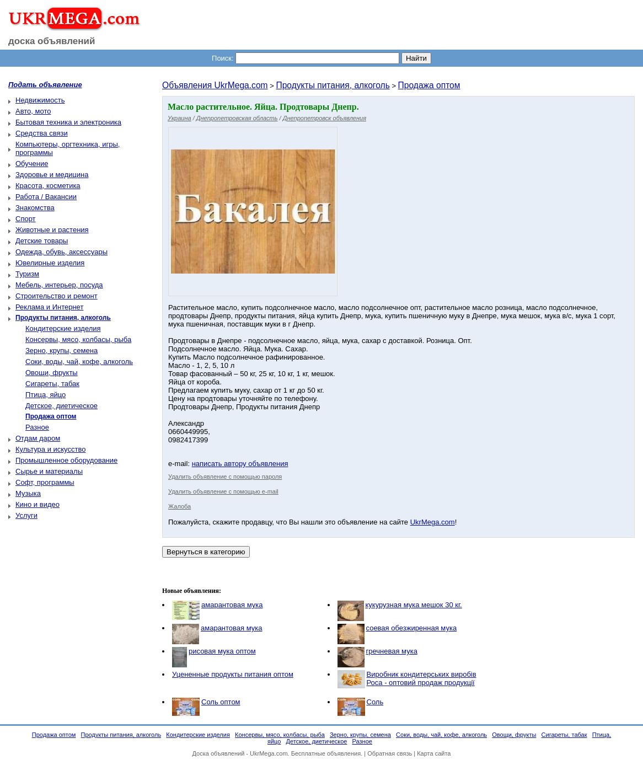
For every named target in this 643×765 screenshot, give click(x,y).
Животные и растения (52, 230)
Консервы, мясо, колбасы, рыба (78, 339)
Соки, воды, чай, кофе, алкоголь (79, 361)
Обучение (31, 163)
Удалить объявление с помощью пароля (225, 476)
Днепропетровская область (237, 118)
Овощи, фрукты (51, 372)
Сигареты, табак (52, 383)
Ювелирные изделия (49, 263)
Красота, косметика (48, 185)
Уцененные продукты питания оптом (232, 674)
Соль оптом (220, 702)
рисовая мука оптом (222, 651)
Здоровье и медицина (51, 174)
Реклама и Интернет (49, 307)
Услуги (26, 515)
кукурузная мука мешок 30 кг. (414, 605)
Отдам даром (37, 438)
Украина (179, 118)
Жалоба (179, 506)
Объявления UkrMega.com (215, 85)
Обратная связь (389, 753)
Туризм (27, 274)
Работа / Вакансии (46, 196)
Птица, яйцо (45, 394)
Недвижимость (40, 100)
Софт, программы (44, 482)
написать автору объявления (240, 463)
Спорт (25, 219)
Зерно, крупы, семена (61, 350)
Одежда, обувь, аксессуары (61, 252)
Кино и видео (37, 504)
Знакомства (35, 208)
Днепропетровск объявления (324, 118)
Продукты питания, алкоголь (332, 85)
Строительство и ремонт (56, 296)
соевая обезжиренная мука (411, 628)
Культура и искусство (50, 449)
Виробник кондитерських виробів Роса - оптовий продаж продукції (421, 678)
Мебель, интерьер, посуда (59, 285)
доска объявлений (51, 41)
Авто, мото (33, 111)
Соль (375, 702)
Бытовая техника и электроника (68, 122)
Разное (37, 427)
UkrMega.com (432, 522)
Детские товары (41, 241)
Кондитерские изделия (63, 328)
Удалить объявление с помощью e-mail (223, 491)
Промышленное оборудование (66, 460)
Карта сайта (434, 753)
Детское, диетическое (61, 406)
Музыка (28, 493)
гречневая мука (391, 651)
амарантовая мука (232, 605)
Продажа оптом (429, 85)
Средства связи (41, 133)
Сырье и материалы (49, 471)
